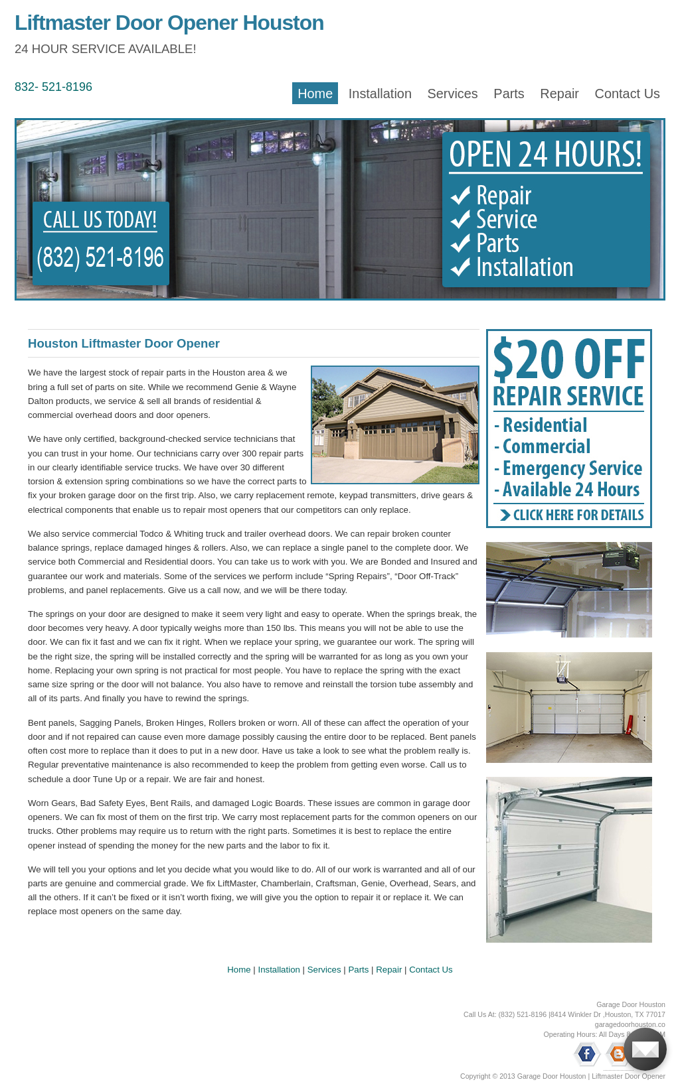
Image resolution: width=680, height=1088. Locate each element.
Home (315, 93)
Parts (508, 93)
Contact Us (627, 93)
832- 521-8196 (53, 87)
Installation (380, 93)
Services (452, 93)
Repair (559, 93)
